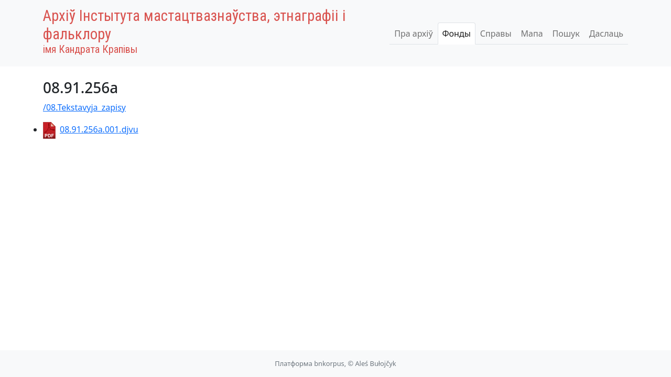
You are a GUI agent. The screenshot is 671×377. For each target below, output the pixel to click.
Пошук (566, 33)
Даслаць (606, 33)
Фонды (456, 33)
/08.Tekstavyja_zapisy (84, 107)
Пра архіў (413, 33)
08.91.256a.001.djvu (90, 129)
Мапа (532, 33)
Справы (496, 33)
